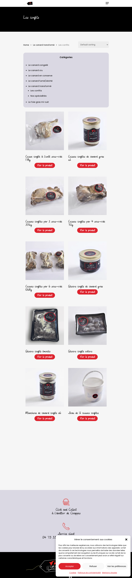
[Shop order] (93, 44)
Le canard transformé (44, 45)
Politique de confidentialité (89, 572)
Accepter (69, 566)
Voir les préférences (116, 566)
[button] (126, 539)
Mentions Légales (109, 572)
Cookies (72, 572)
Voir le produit (44, 165)
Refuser (93, 566)
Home (26, 45)
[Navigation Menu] (107, 3)
